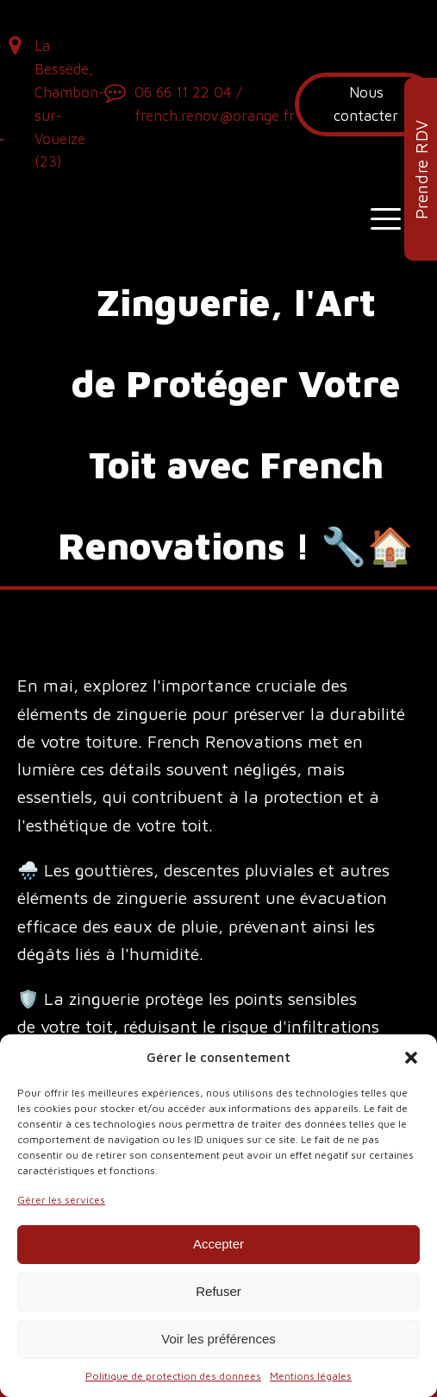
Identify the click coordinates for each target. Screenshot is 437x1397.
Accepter (218, 1243)
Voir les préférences (218, 1338)
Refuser (218, 1291)
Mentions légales (311, 1375)
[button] (411, 1057)
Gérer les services (61, 1199)
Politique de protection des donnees (173, 1375)
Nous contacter (366, 104)
